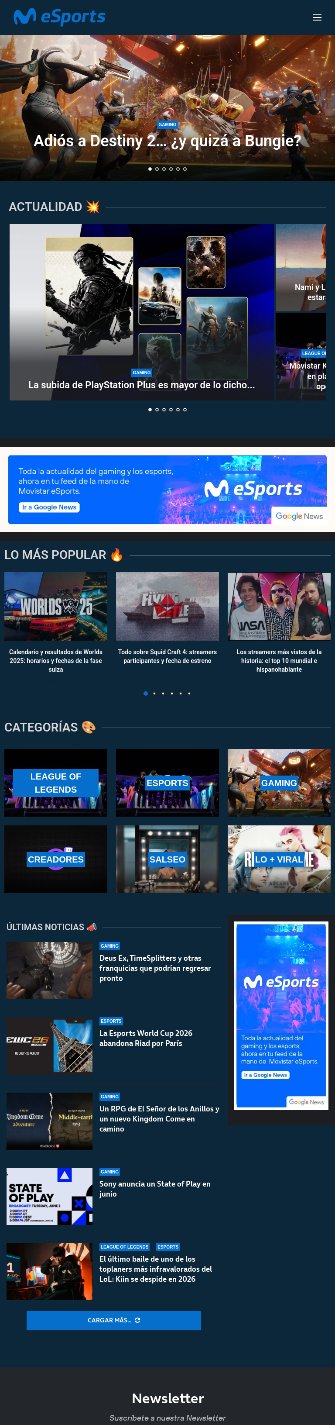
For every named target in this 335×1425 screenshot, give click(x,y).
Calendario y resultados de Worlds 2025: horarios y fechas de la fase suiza (56, 661)
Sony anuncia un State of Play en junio (155, 1189)
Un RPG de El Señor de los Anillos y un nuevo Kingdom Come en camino (159, 1119)
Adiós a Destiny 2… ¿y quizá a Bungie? (167, 141)
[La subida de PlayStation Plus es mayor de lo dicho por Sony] (142, 312)
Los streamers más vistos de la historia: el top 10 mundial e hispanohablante (279, 661)
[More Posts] (114, 1320)
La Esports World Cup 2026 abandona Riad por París (145, 1038)
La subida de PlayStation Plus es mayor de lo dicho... (141, 385)
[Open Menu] (317, 17)
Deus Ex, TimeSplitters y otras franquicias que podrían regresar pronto (155, 968)
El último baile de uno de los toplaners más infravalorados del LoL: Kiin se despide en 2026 (155, 1271)
